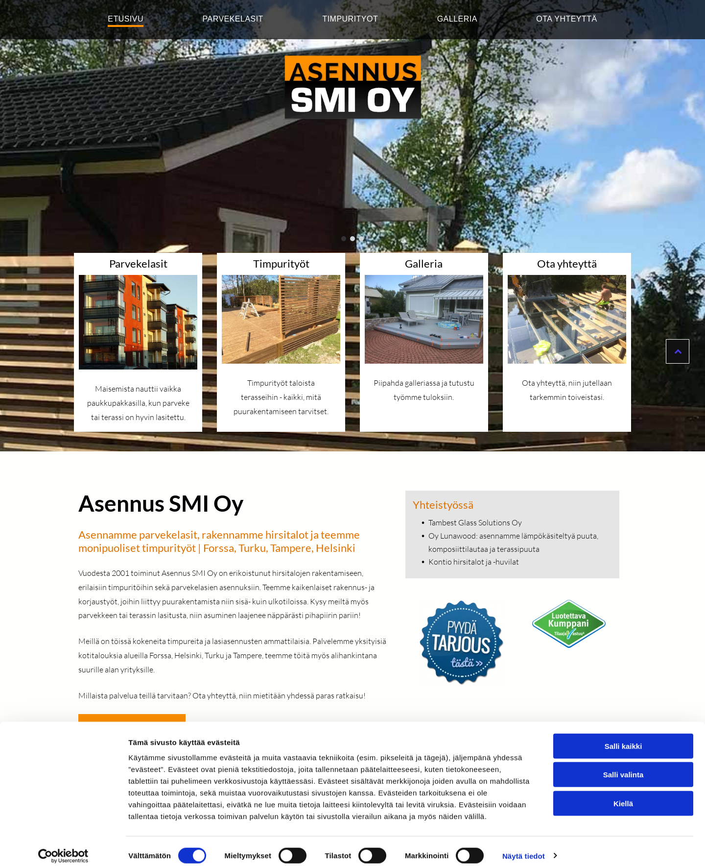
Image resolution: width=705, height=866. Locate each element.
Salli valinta (623, 765)
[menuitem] (125, 19)
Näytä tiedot (523, 846)
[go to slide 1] (343, 238)
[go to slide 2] (352, 238)
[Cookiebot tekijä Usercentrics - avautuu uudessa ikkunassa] (63, 847)
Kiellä (623, 794)
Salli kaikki (623, 737)
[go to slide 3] (361, 238)
